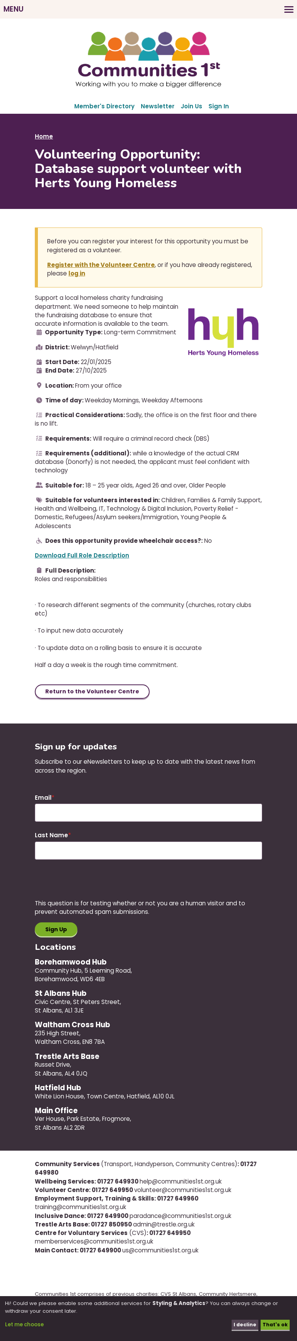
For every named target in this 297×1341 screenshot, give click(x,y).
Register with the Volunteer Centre (101, 265)
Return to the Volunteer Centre (94, 692)
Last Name (51, 836)
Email (43, 798)
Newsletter (157, 106)
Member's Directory (104, 106)
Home (44, 136)
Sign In (218, 106)
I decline (243, 1324)
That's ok (274, 1324)
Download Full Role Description (82, 555)
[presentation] (93, 885)
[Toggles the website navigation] (148, 9)
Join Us (191, 106)
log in (76, 273)
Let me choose (24, 1324)
